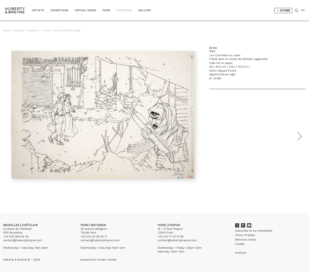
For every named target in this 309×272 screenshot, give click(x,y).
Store (283, 10)
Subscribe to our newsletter (254, 230)
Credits (240, 244)
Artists (38, 10)
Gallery (144, 10)
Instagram (243, 225)
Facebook (237, 225)
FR (303, 10)
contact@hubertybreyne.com (22, 240)
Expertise (124, 10)
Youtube (249, 225)
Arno (213, 48)
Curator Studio (107, 259)
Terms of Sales (245, 235)
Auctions (33, 30)
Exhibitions (59, 10)
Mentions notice (245, 239)
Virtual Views (85, 10)
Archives (240, 252)
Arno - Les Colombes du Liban (63, 30)
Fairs (106, 10)
